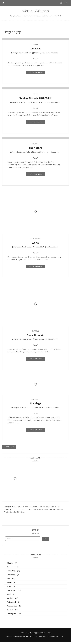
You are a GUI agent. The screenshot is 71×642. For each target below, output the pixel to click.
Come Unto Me (35, 335)
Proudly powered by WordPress (19, 636)
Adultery (10, 563)
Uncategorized (12, 614)
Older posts (9, 447)
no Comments (52, 53)
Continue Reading (35, 72)
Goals (35, 44)
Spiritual (35, 144)
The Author (35, 147)
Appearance (11, 567)
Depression (11, 575)
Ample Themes (58, 636)
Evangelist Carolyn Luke (22, 53)
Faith (35, 94)
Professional (11, 602)
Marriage (35, 399)
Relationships (12, 606)
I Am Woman (35, 239)
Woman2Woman (35, 11)
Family (9, 582)
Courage (35, 48)
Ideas (9, 594)
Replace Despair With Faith (35, 98)
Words (35, 242)
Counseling (11, 571)
